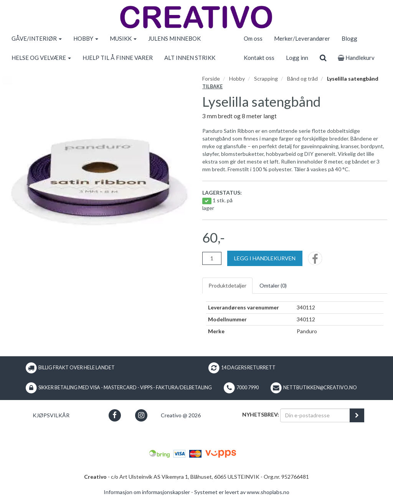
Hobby (237, 78)
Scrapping (266, 78)
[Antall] (211, 258)
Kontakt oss (259, 57)
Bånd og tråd (302, 78)
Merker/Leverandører (302, 38)
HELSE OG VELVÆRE (41, 57)
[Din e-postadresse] (315, 415)
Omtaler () (273, 285)
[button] (114, 415)
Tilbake (212, 86)
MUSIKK (123, 38)
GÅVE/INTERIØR (37, 38)
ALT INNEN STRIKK (189, 57)
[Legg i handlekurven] (264, 258)
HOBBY (85, 38)
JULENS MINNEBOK (174, 38)
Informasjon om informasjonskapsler (147, 492)
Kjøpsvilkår (51, 415)
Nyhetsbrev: (260, 414)
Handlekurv (356, 57)
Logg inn (297, 57)
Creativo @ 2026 (181, 415)
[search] (323, 57)
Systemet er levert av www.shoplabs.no (241, 492)
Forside (211, 78)
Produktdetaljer (227, 285)
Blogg (349, 38)
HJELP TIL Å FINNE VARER (118, 57)
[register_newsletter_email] (357, 415)
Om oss (253, 38)
